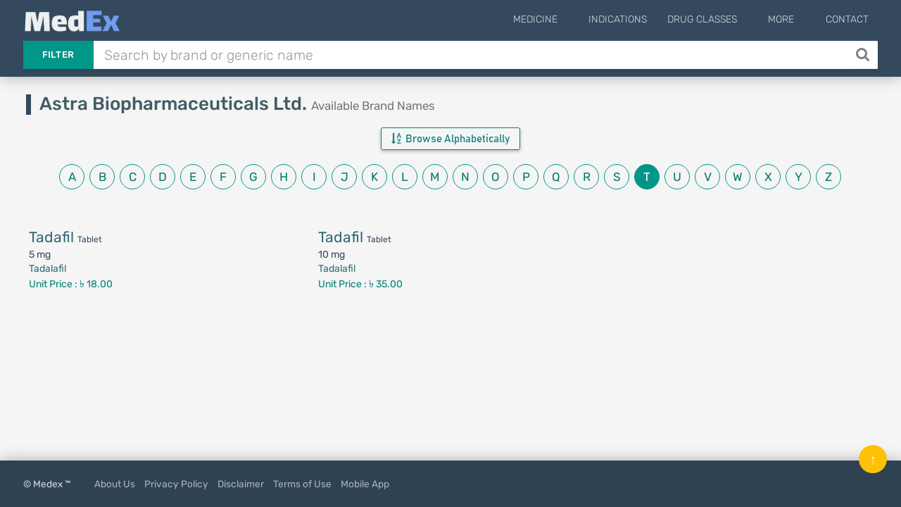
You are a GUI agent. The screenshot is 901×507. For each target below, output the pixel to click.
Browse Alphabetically (450, 138)
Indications (639, 19)
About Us (114, 483)
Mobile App (365, 483)
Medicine (568, 19)
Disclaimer (241, 483)
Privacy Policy (176, 483)
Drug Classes (724, 19)
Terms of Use (302, 483)
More (792, 19)
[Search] (864, 55)
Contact (847, 19)
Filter (58, 54)
